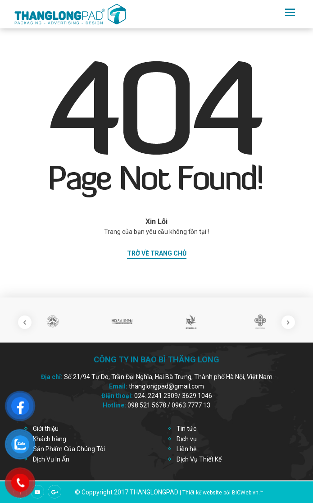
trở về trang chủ (156, 253)
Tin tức (186, 428)
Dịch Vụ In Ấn (51, 459)
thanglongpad (154, 492)
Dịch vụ (187, 439)
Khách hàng (49, 439)
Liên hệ (186, 449)
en (275, 12)
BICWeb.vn (245, 492)
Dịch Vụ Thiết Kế (199, 459)
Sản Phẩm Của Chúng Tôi (69, 449)
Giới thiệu (46, 428)
